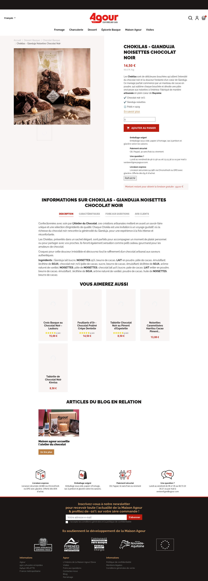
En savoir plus (132, 111)
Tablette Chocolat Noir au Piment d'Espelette (121, 325)
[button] (190, 18)
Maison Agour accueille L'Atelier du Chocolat (54, 443)
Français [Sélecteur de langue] (9, 18)
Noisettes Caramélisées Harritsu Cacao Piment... (155, 327)
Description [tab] (66, 213)
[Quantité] (139, 119)
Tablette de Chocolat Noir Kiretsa (53, 379)
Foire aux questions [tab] (117, 213)
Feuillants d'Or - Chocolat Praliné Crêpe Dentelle (87, 325)
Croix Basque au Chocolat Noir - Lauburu (53, 325)
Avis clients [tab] (142, 213)
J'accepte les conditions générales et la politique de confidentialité (100, 522)
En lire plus (46, 452)
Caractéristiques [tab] (89, 213)
